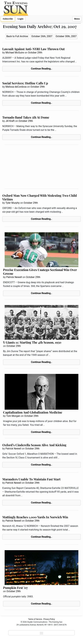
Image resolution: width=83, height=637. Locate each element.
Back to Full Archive (17, 36)
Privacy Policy (49, 619)
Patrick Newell (14, 277)
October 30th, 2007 (66, 36)
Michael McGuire (14, 52)
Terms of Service (35, 619)
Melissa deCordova (15, 86)
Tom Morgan (13, 415)
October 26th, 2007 (41, 36)
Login (20, 19)
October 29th (35, 52)
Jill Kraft (10, 120)
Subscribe (8, 19)
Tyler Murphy (12, 202)
